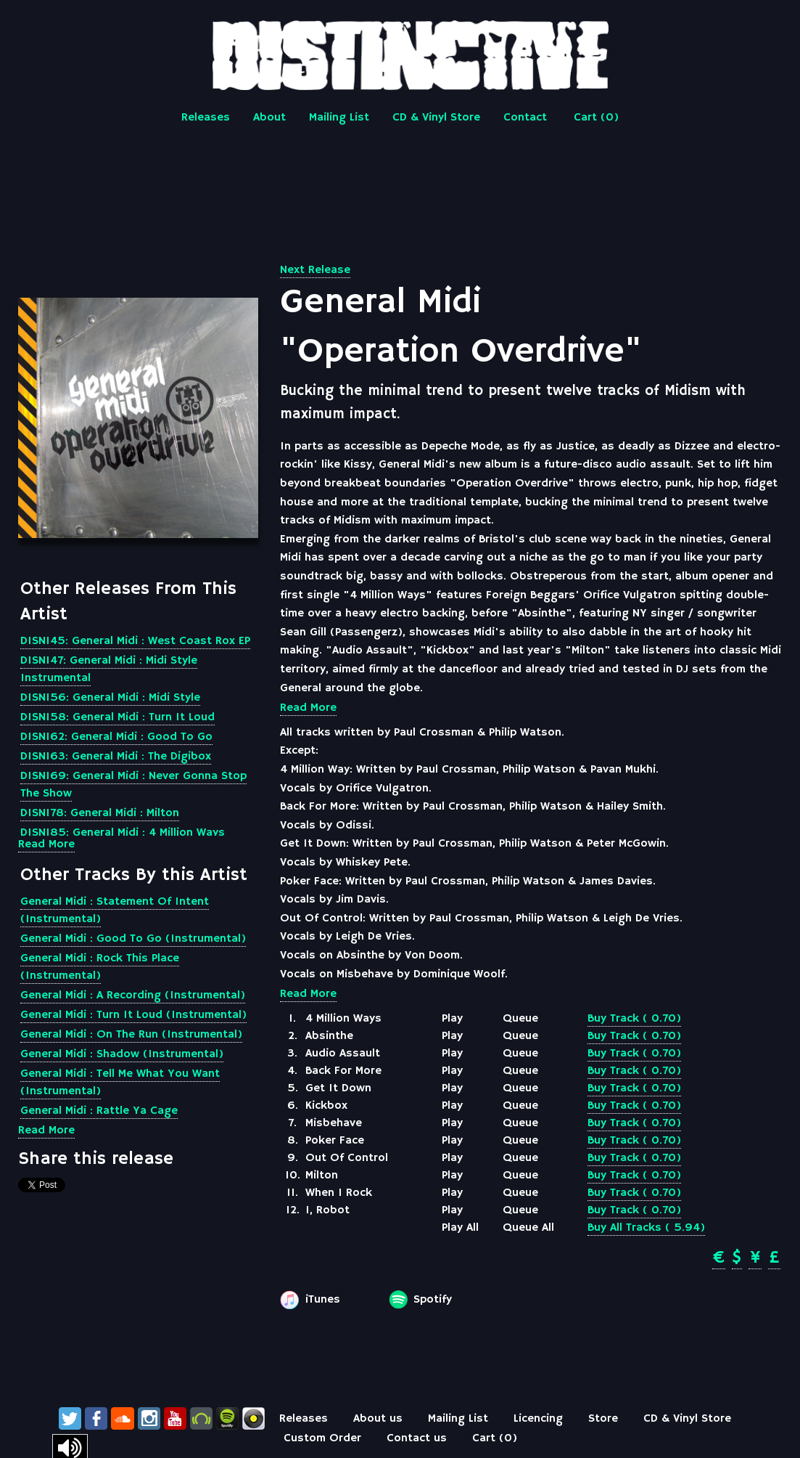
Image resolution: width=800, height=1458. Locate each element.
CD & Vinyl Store (436, 117)
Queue (520, 1019)
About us (378, 1419)
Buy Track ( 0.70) (634, 1018)
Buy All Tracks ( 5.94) (646, 1228)
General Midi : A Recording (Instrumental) (132, 995)
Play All (460, 1228)
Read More (46, 844)
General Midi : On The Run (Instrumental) (131, 1034)
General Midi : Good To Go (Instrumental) (133, 939)
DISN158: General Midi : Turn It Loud (117, 717)
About (269, 117)
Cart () (596, 117)
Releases (205, 117)
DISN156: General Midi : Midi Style (110, 698)
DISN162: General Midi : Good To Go (116, 737)
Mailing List (339, 117)
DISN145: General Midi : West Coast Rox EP (135, 641)
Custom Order (322, 1438)
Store (603, 1419)
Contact (525, 117)
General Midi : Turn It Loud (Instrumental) (133, 1015)
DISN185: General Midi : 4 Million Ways (122, 833)
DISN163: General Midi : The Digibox (115, 756)
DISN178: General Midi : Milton (99, 813)
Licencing (538, 1419)
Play (452, 1019)
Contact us (417, 1438)
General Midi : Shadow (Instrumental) (121, 1054)
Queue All (528, 1228)
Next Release (315, 270)
